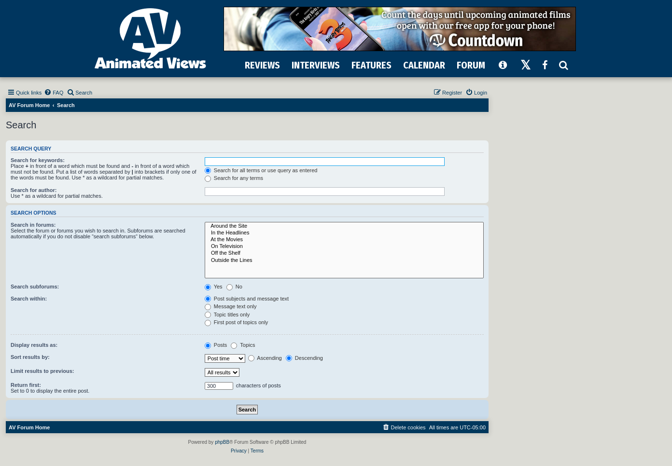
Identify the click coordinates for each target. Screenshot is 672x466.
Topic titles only (227, 314)
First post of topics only (236, 322)
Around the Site (344, 226)
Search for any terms (234, 178)
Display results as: (34, 345)
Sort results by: (30, 357)
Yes (214, 286)
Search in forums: (33, 225)
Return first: (26, 385)
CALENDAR (424, 65)
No (234, 286)
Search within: (29, 299)
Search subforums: (35, 286)
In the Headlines (344, 233)
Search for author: (33, 190)
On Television (344, 246)
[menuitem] (53, 92)
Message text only (231, 306)
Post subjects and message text (247, 299)
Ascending (265, 358)
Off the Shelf (344, 253)
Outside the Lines (344, 260)
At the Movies (344, 239)
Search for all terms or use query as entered (261, 170)
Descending (304, 358)
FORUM (471, 65)
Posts (216, 345)
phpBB (222, 442)
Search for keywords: (38, 160)
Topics (243, 345)
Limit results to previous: (42, 371)
